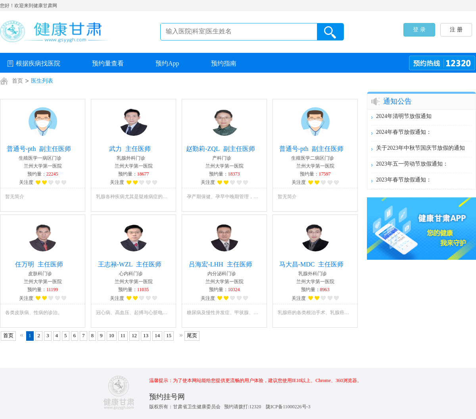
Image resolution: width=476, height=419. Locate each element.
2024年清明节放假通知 (404, 116)
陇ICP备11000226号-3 (288, 406)
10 (111, 335)
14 (157, 335)
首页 (8, 335)
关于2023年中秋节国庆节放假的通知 (420, 148)
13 (145, 335)
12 (134, 335)
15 (168, 335)
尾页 (192, 335)
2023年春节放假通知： (404, 180)
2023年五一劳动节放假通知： (412, 164)
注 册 (456, 30)
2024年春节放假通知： (404, 132)
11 (123, 335)
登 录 (419, 30)
